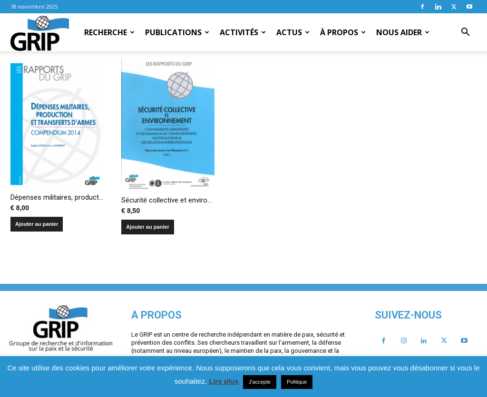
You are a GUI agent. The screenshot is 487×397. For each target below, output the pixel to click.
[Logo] (39, 32)
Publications (177, 32)
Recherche (109, 32)
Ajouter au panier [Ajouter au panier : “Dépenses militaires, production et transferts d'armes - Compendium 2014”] (36, 224)
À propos (343, 32)
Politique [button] (297, 382)
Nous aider (402, 32)
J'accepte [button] (260, 382)
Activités (243, 32)
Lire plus (224, 381)
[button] (465, 33)
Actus (293, 32)
